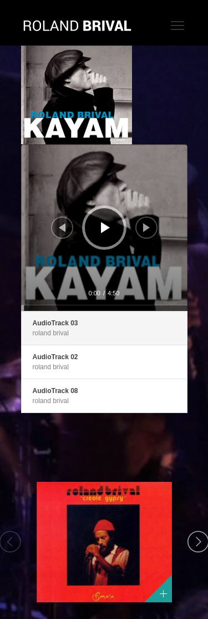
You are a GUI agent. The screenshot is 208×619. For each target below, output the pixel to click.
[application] (104, 227)
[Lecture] (105, 227)
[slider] (104, 308)
